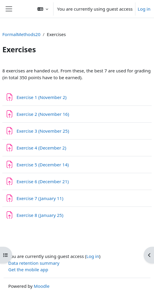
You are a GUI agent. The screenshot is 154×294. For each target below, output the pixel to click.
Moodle (41, 286)
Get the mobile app (28, 269)
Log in (144, 9)
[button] (43, 9)
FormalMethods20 (21, 34)
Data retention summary (33, 263)
